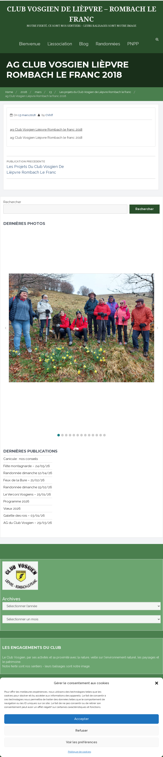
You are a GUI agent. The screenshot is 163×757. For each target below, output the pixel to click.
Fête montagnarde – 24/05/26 (26, 466)
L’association (60, 43)
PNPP (133, 43)
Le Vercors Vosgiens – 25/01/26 (27, 494)
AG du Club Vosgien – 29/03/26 (27, 523)
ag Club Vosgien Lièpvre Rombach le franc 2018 (46, 129)
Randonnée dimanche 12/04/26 (27, 473)
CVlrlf (49, 115)
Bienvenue (29, 43)
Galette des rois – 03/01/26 (24, 516)
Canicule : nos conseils (20, 459)
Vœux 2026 (12, 509)
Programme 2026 (16, 501)
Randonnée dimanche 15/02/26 (27, 487)
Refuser (81, 730)
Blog (84, 43)
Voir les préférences (81, 742)
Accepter (81, 719)
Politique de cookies (79, 751)
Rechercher (12, 202)
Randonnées (108, 43)
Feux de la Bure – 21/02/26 (24, 480)
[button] (157, 683)
